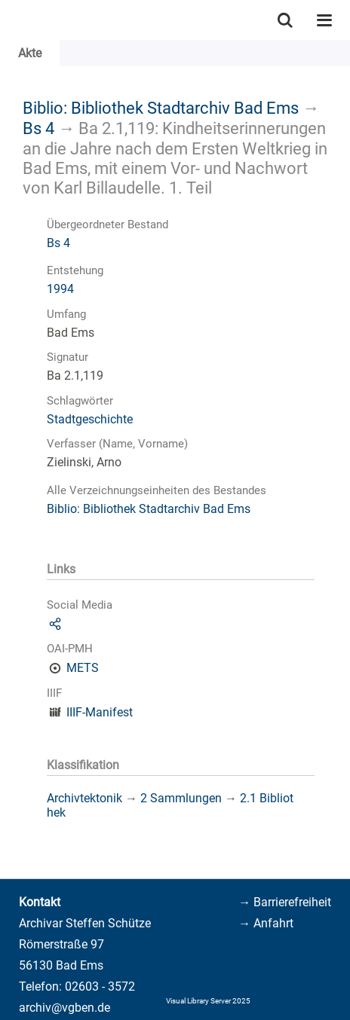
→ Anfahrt (265, 923)
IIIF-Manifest (99, 712)
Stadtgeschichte (90, 419)
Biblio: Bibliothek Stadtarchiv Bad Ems (161, 108)
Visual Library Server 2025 (208, 1001)
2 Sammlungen (181, 798)
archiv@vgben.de (64, 1007)
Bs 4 (38, 128)
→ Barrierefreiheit (284, 902)
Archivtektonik (84, 798)
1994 (60, 289)
